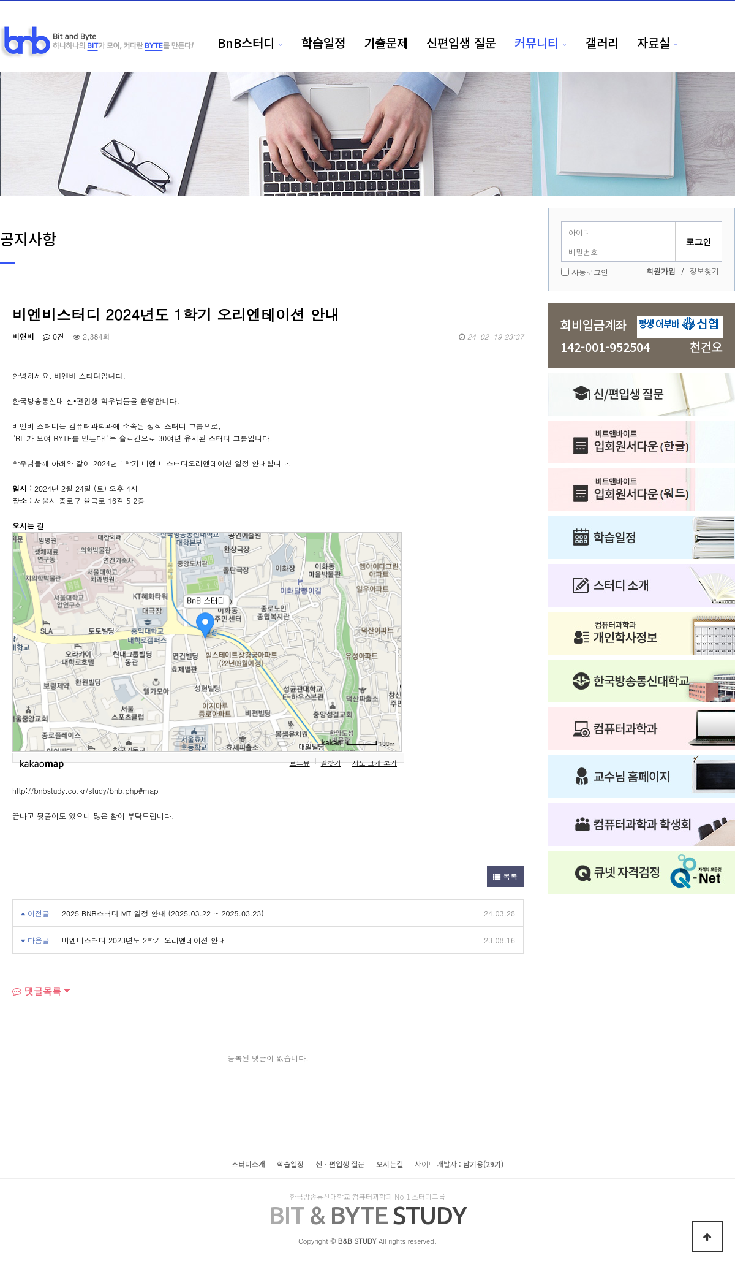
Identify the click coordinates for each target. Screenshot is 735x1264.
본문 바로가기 (0, 0)
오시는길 (389, 1164)
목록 (505, 876)
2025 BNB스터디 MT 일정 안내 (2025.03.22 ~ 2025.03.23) (163, 913)
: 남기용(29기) (459, 1164)
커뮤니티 (536, 42)
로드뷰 (300, 762)
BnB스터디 (245, 42)
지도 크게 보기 (374, 762)
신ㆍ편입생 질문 (339, 1164)
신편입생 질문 (461, 42)
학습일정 (323, 42)
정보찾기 (704, 270)
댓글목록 (36, 990)
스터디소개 (248, 1164)
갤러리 (602, 42)
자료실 (653, 42)
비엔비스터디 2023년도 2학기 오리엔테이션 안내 (143, 940)
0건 (53, 336)
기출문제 (386, 42)
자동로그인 (589, 272)
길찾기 (331, 762)
